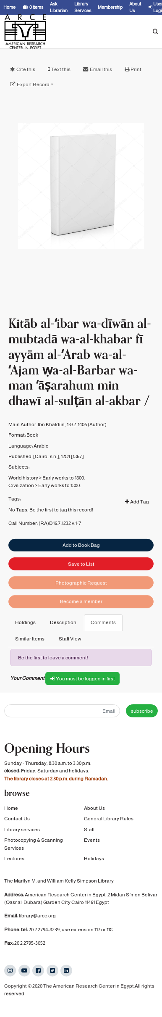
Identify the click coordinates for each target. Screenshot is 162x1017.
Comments (103, 622)
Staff (89, 830)
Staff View (70, 639)
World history (23, 492)
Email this (101, 69)
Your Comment (27, 678)
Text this (61, 69)
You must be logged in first (82, 679)
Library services (22, 830)
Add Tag (137, 516)
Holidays (94, 859)
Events (92, 840)
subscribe (142, 711)
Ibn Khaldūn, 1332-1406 (62, 439)
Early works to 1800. (63, 492)
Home (11, 808)
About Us (94, 808)
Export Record (33, 84)
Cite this (25, 69)
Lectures (14, 859)
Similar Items (29, 639)
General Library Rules (108, 819)
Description (63, 622)
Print (136, 69)
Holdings (25, 622)
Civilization (21, 500)
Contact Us (17, 819)
